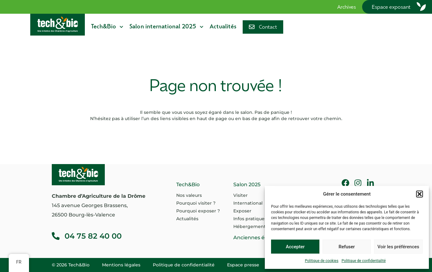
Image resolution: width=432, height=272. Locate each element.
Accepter (295, 247)
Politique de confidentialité (364, 261)
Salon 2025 (246, 184)
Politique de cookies (321, 261)
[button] (419, 194)
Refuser (346, 247)
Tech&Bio (107, 27)
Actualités (223, 27)
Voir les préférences (398, 247)
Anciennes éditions (257, 237)
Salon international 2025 (166, 27)
